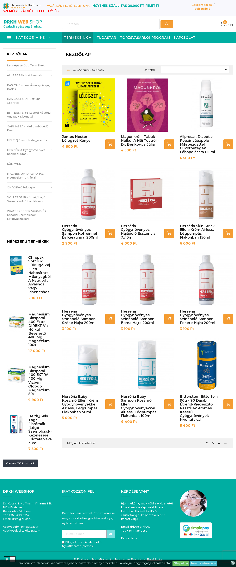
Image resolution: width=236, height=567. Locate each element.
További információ (203, 563)
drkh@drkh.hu (22, 519)
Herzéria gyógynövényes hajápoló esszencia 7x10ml (138, 232)
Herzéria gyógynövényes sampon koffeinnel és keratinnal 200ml (80, 232)
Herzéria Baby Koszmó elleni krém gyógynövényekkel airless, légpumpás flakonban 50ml (80, 404)
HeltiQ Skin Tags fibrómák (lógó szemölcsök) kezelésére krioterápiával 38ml (40, 429)
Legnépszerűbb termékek (26, 65)
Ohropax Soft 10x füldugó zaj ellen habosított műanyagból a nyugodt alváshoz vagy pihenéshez (39, 274)
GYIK (86, 6)
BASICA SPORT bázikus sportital (23, 101)
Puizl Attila (154, 559)
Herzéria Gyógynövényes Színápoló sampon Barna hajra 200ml (137, 317)
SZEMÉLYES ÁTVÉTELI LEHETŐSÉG (31, 11)
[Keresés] (118, 24)
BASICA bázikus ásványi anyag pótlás (29, 87)
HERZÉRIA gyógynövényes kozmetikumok (26, 152)
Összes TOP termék (20, 463)
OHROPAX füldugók (21, 187)
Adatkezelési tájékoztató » (21, 530)
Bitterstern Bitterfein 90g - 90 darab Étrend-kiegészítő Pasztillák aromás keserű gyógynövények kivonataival (199, 408)
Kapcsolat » (129, 538)
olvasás (87, 546)
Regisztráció (201, 8)
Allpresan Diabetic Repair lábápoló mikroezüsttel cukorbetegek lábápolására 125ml (197, 144)
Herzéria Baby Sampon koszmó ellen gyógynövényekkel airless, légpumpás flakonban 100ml (138, 406)
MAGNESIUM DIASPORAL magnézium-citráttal (25, 175)
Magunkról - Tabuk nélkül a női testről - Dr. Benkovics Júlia (140, 141)
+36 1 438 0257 (19, 515)
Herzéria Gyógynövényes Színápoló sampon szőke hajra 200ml (79, 317)
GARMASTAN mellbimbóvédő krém (27, 128)
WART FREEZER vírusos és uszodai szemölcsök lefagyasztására (26, 215)
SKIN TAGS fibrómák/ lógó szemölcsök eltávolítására (26, 199)
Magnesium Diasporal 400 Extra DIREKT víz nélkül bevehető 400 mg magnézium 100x (39, 329)
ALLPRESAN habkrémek (24, 75)
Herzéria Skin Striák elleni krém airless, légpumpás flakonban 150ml (197, 232)
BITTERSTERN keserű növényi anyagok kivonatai (29, 114)
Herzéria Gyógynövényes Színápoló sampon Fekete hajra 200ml (197, 317)
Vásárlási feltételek (64, 6)
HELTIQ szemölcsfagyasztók (27, 140)
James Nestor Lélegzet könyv (76, 139)
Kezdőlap (17, 54)
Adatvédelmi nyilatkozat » (21, 526)
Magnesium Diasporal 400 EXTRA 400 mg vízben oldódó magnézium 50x (39, 380)
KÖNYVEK (14, 164)
